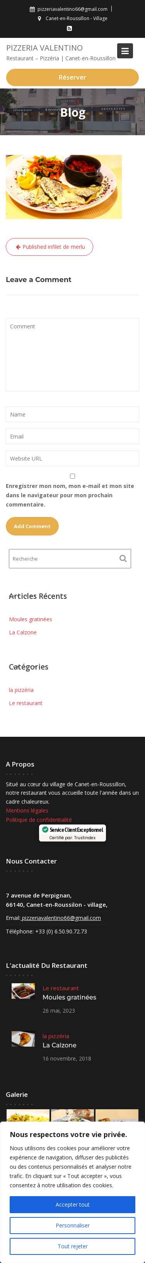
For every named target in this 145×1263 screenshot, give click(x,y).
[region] (72, 1192)
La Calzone (23, 632)
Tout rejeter (73, 1246)
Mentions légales (28, 810)
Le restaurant (26, 703)
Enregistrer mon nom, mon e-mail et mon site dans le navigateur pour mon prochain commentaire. (70, 495)
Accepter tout (73, 1204)
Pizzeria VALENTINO (44, 47)
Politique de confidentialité (39, 819)
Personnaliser (73, 1225)
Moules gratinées (30, 619)
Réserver (72, 77)
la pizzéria (21, 690)
